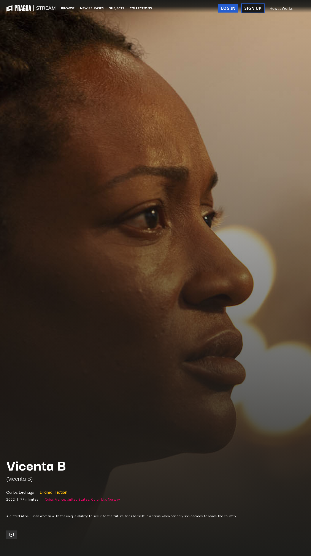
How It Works (281, 8)
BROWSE (68, 8)
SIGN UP (252, 8)
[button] (300, 8)
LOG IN (228, 8)
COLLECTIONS (141, 8)
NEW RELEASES (91, 8)
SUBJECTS (116, 8)
